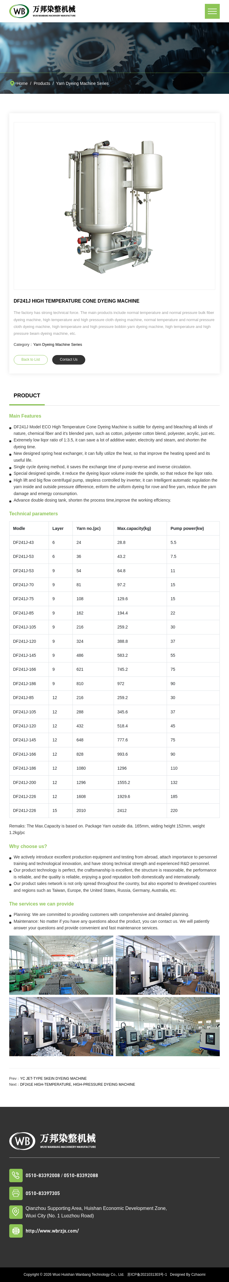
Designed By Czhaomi (187, 1274)
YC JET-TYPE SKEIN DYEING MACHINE (53, 1078)
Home (22, 83)
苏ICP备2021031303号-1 (147, 1274)
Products (42, 83)
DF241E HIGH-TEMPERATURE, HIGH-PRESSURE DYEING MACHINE (77, 1084)
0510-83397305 (43, 1193)
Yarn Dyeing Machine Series (82, 83)
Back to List (30, 359)
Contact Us (69, 359)
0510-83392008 (43, 1175)
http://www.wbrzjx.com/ (52, 1230)
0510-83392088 (81, 1175)
